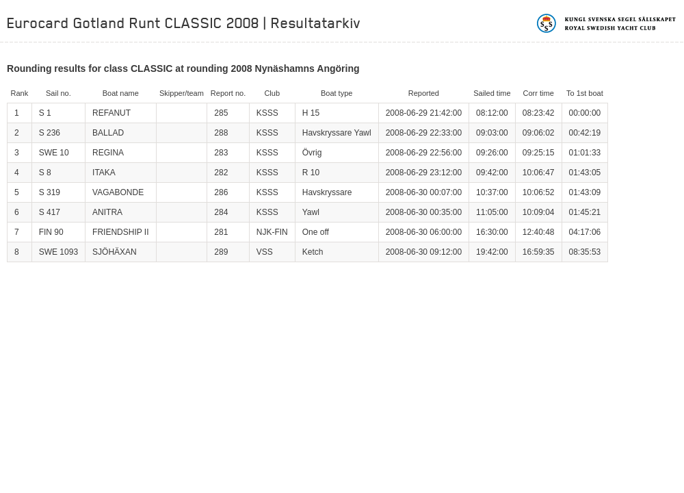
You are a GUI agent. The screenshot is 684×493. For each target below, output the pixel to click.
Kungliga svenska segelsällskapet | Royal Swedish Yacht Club (607, 23)
